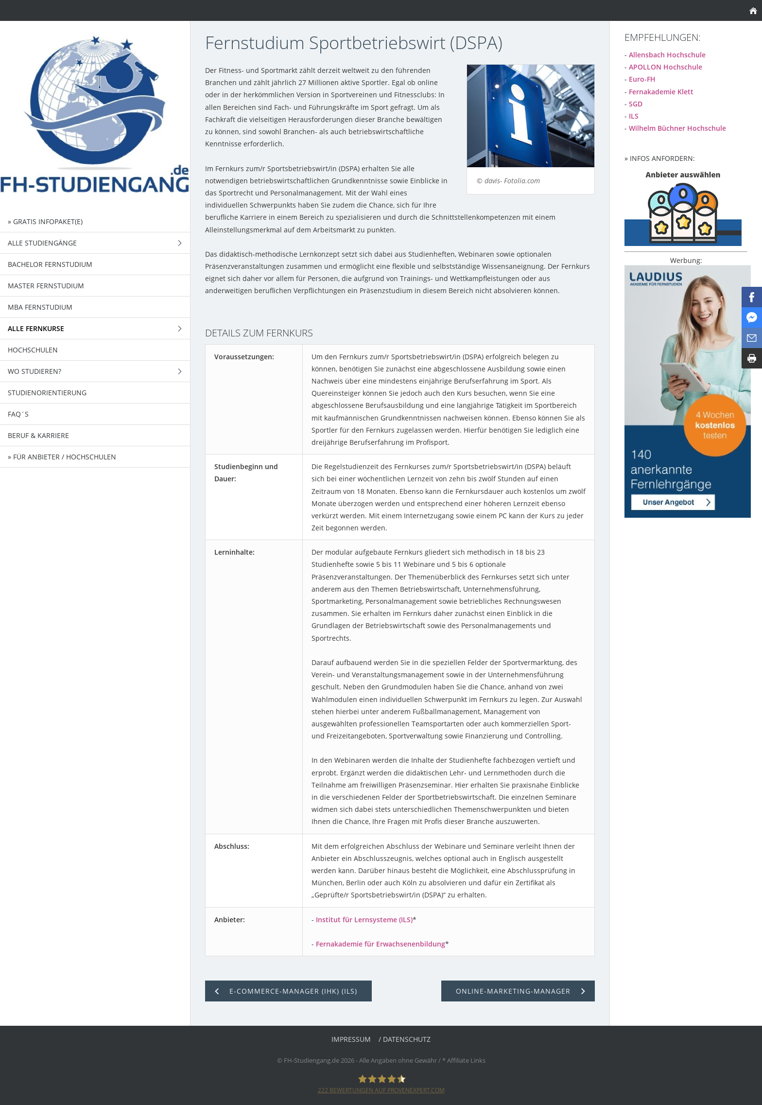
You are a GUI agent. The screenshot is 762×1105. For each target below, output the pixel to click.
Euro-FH (642, 79)
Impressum (351, 1039)
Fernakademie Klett (661, 91)
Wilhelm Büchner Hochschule (677, 128)
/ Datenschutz (405, 1039)
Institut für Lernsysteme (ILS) (364, 919)
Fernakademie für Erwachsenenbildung (380, 943)
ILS (634, 116)
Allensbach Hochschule (667, 54)
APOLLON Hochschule (665, 66)
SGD (635, 103)
